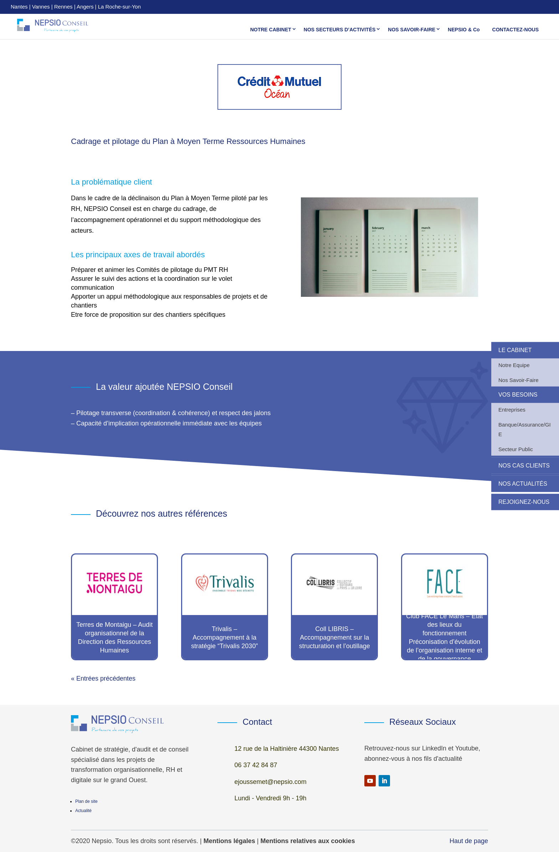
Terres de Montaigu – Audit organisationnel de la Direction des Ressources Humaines (114, 637)
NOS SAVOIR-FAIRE (411, 29)
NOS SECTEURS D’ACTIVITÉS (339, 29)
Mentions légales (229, 841)
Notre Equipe (514, 365)
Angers (85, 7)
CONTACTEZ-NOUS (515, 29)
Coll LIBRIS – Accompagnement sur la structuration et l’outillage (334, 637)
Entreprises (511, 409)
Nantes (19, 7)
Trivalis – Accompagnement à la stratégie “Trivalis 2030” (224, 637)
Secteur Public (515, 449)
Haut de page (469, 841)
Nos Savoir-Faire (518, 380)
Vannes (41, 7)
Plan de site (86, 801)
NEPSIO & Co (463, 29)
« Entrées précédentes (103, 678)
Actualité (83, 810)
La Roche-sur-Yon (119, 7)
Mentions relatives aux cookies (308, 841)
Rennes (63, 7)
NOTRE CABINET (270, 29)
